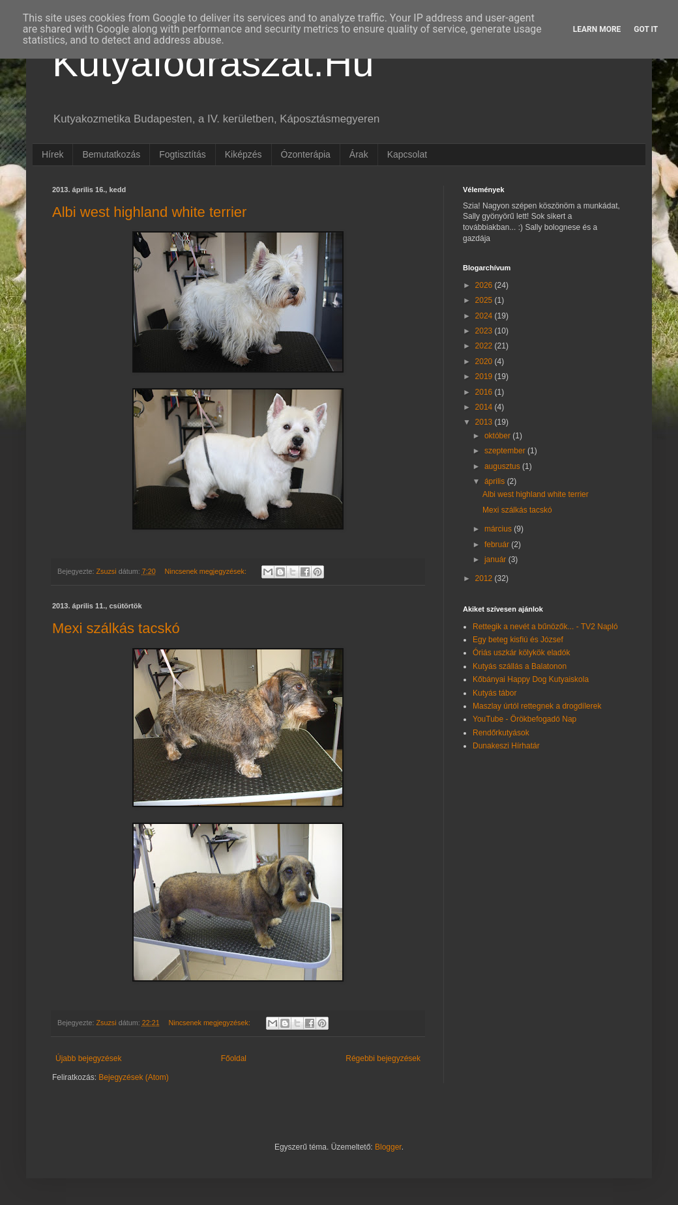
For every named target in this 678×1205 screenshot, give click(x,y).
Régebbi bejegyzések (383, 1058)
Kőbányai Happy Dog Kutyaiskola (531, 679)
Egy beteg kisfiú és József (518, 639)
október (498, 435)
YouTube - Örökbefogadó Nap (524, 719)
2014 (485, 407)
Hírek (52, 154)
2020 (485, 361)
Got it (646, 29)
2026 (485, 285)
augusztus (503, 466)
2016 (485, 392)
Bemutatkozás (111, 154)
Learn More (597, 29)
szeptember (505, 450)
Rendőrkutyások (501, 732)
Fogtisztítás (182, 154)
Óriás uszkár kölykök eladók (521, 652)
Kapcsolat (407, 154)
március (499, 528)
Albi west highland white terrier (149, 212)
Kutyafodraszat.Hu (213, 63)
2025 (485, 300)
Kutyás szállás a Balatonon (520, 666)
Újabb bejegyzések (88, 1058)
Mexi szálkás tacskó (116, 628)
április (495, 481)
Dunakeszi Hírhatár (506, 745)
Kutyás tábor (494, 693)
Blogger (388, 1147)
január (496, 559)
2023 (485, 330)
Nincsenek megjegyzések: (206, 571)
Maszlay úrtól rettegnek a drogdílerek (537, 706)
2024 (485, 315)
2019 (485, 376)
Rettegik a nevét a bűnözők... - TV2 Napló (545, 626)
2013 (485, 422)
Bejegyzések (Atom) (133, 1077)
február (497, 544)
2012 (485, 578)
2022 (485, 345)
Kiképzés (243, 154)
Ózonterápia (306, 154)
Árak (358, 154)
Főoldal (233, 1058)
